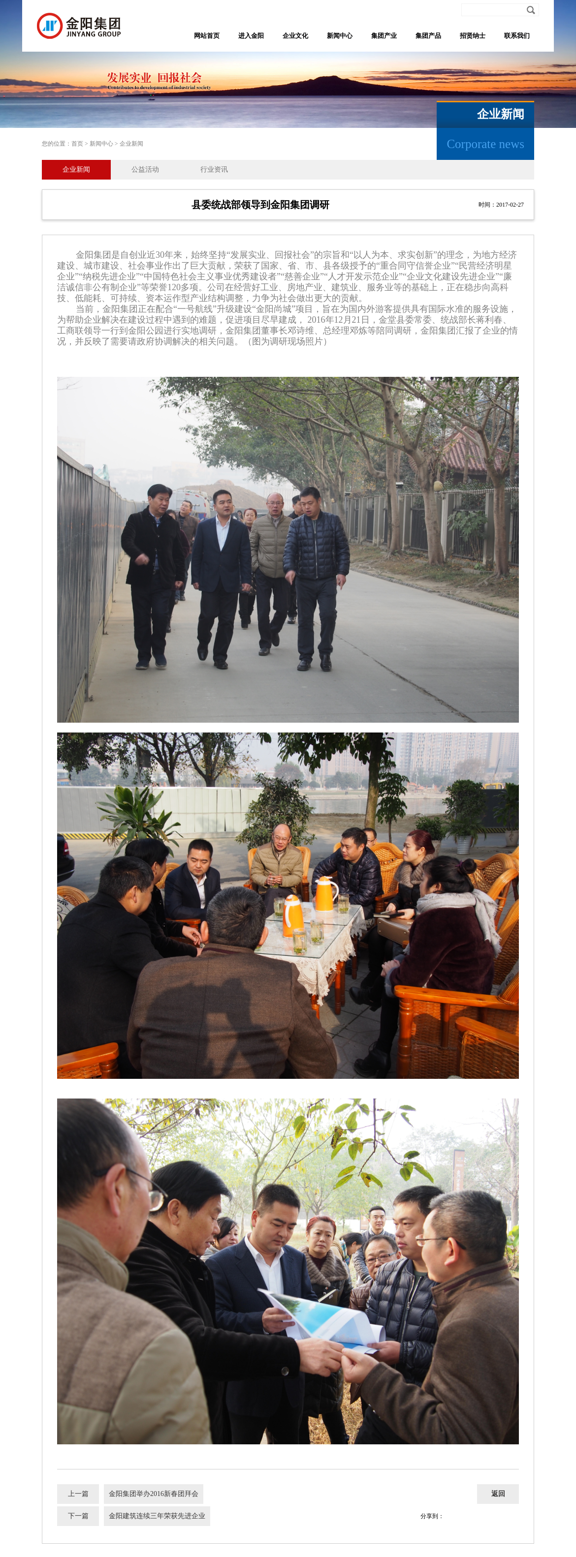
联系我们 (517, 35)
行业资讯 (214, 169)
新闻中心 (339, 35)
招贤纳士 (472, 35)
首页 (77, 143)
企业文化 (295, 35)
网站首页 (207, 35)
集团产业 (384, 35)
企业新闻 (131, 143)
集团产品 (428, 35)
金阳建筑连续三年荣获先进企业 (157, 1516)
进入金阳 (251, 35)
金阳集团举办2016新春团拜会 (153, 1493)
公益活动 (145, 169)
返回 (498, 1493)
